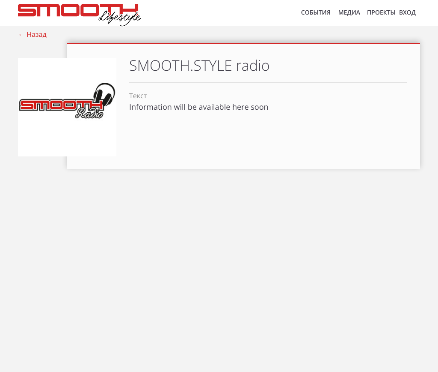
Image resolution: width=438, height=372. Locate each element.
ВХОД (407, 13)
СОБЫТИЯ (316, 13)
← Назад (32, 34)
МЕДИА (349, 13)
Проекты (381, 13)
